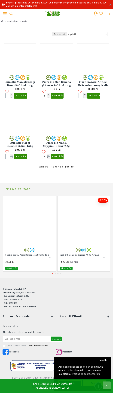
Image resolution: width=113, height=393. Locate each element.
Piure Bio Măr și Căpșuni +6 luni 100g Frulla (56, 150)
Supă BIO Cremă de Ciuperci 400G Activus (79, 255)
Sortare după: (59, 34)
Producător (12, 21)
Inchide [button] (103, 360)
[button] (52, 273)
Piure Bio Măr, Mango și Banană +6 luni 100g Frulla (20, 84)
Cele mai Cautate (18, 189)
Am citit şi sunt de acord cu (26, 345)
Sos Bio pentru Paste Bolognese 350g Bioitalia (27, 255)
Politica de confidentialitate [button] (86, 373)
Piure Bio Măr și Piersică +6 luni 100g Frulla (20, 150)
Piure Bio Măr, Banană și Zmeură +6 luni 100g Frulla (56, 84)
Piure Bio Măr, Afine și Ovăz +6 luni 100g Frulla (93, 84)
